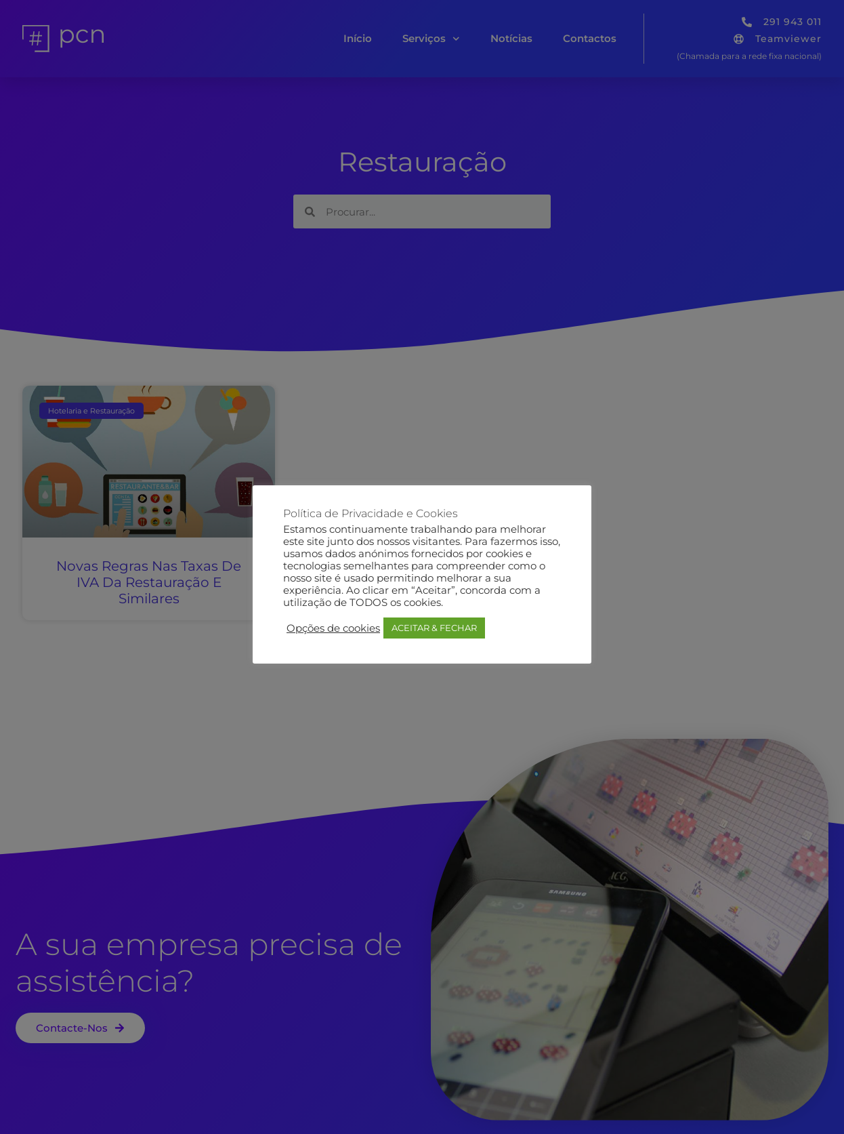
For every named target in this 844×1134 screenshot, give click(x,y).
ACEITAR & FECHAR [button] (434, 627)
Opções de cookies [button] (333, 628)
